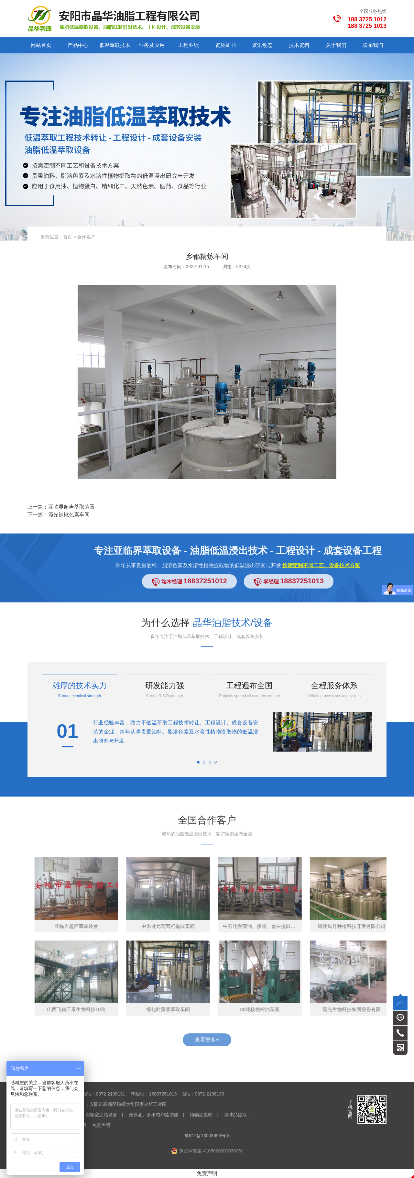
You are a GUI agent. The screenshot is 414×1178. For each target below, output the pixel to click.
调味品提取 (235, 1114)
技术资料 (299, 45)
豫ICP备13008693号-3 (207, 1135)
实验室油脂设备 (101, 1114)
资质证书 (225, 45)
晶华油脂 (102, 1073)
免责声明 (101, 1125)
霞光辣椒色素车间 (69, 514)
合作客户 (86, 236)
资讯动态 (262, 45)
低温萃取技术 (114, 45)
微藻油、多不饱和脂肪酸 (154, 1114)
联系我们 (373, 45)
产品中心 (78, 45)
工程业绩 (188, 45)
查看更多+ (207, 1039)
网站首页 (41, 45)
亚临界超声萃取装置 (71, 507)
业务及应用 (152, 45)
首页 (67, 236)
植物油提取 (201, 1114)
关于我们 (336, 45)
